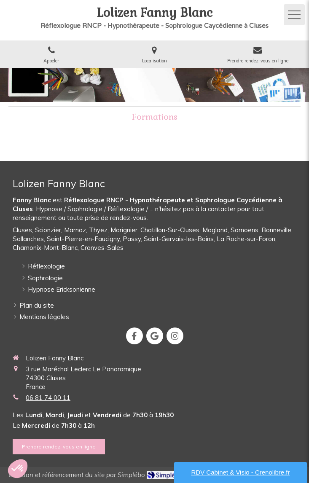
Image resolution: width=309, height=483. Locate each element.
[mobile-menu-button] (294, 14)
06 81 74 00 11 (48, 398)
